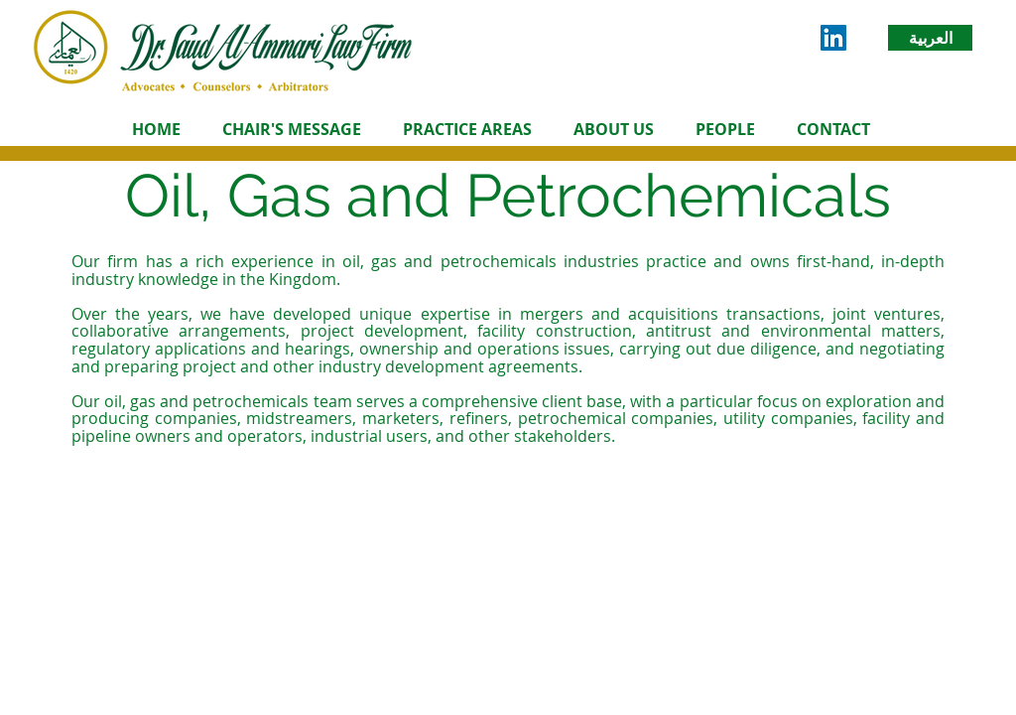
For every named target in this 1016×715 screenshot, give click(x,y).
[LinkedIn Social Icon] (833, 38)
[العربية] (930, 38)
